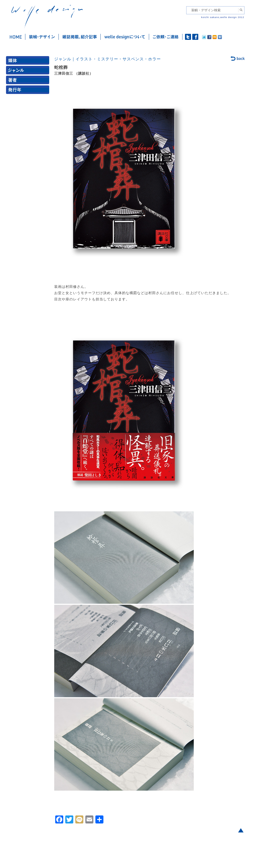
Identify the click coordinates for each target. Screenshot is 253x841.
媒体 (28, 61)
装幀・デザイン (42, 37)
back (237, 59)
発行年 (28, 91)
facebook (195, 37)
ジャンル (28, 71)
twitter (188, 37)
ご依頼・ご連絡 (165, 37)
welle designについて (125, 37)
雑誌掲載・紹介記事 (80, 37)
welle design (47, 17)
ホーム (15, 37)
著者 (28, 81)
